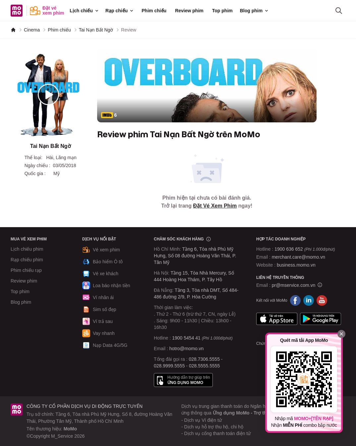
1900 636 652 (304, 249)
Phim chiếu (154, 10)
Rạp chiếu (119, 10)
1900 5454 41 (186, 338)
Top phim (222, 10)
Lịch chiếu (84, 10)
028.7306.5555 (204, 359)
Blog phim (254, 10)
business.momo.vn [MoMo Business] (296, 265)
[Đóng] (341, 334)
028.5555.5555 (204, 365)
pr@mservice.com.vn (294, 285)
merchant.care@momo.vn (298, 257)
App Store (276, 319)
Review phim (189, 10)
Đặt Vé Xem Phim (215, 206)
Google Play (320, 319)
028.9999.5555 (169, 365)
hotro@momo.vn (186, 348)
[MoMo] (13, 29)
